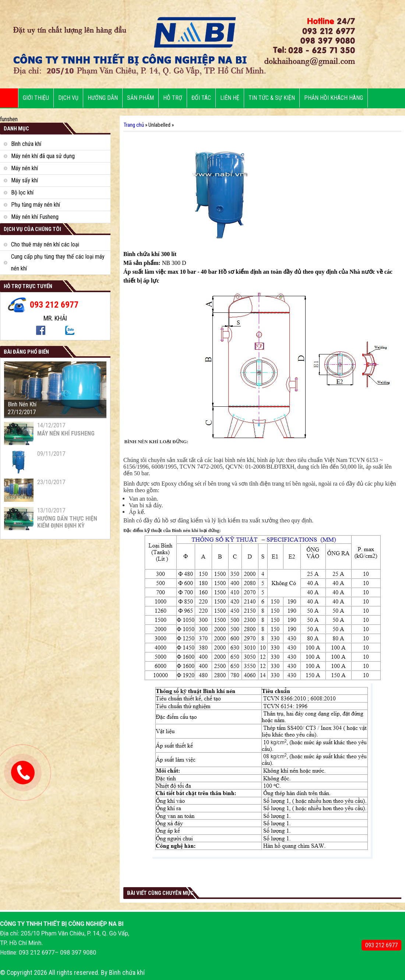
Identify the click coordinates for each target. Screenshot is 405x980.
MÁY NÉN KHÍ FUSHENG (66, 433)
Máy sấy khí (24, 180)
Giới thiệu (36, 97)
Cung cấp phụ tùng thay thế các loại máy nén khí (58, 262)
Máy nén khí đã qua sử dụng (43, 156)
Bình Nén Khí (22, 404)
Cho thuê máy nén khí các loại (45, 244)
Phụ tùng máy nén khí (35, 204)
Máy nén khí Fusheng (35, 216)
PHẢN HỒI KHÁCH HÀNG (333, 97)
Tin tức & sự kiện (272, 97)
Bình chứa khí (26, 143)
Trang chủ (133, 125)
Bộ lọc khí (22, 192)
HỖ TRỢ (172, 97)
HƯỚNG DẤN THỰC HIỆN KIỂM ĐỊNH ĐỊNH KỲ (67, 522)
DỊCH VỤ (68, 97)
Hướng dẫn (103, 97)
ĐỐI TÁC (201, 97)
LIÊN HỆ (229, 97)
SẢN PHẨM (140, 97)
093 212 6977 (381, 945)
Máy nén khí (24, 168)
